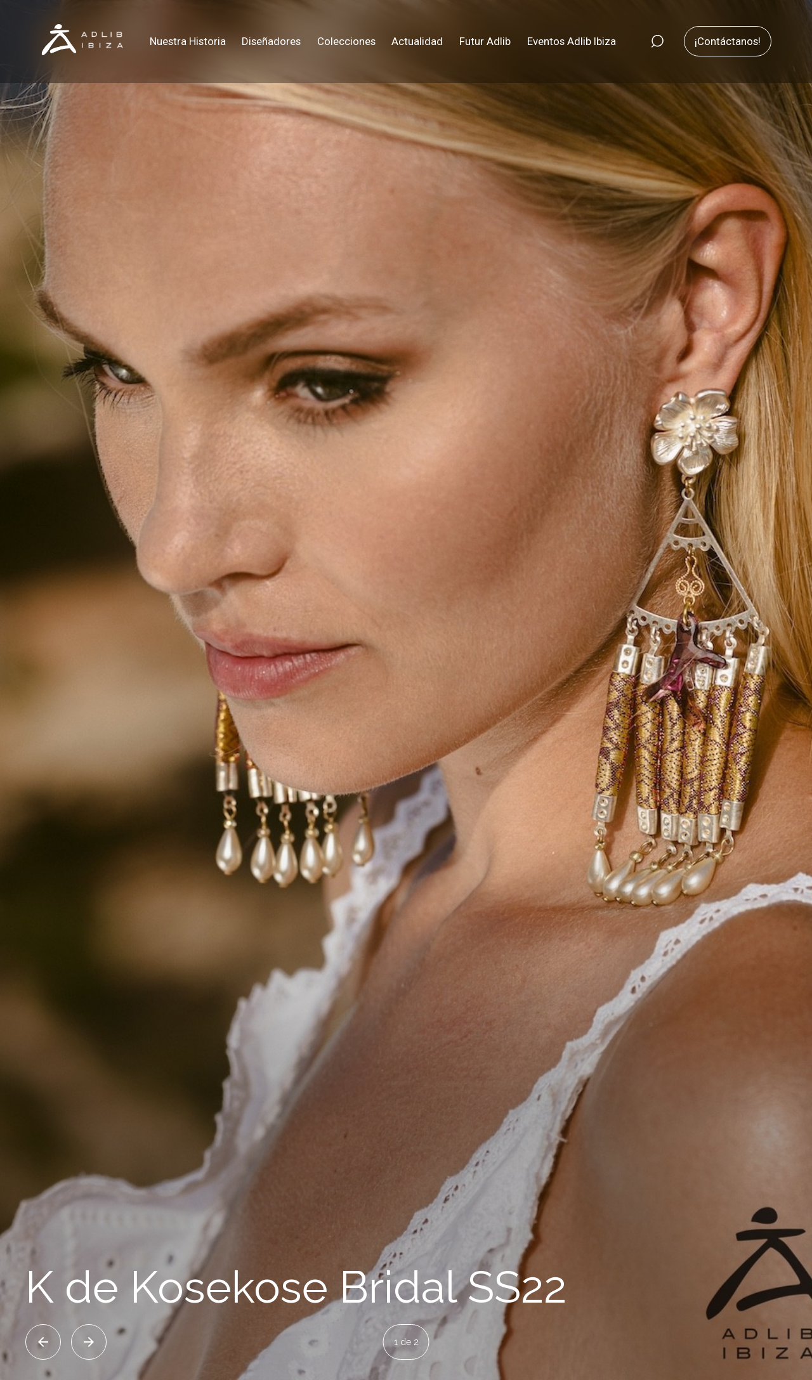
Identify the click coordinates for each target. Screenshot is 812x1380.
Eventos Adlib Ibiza (571, 41)
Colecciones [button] (346, 41)
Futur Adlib (485, 41)
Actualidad (417, 41)
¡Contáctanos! (728, 41)
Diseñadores (271, 41)
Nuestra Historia (188, 41)
